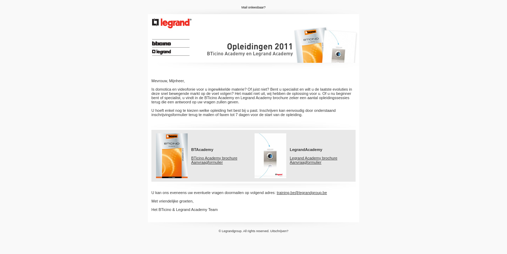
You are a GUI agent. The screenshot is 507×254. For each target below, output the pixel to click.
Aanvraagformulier (207, 162)
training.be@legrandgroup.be (302, 192)
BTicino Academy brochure (214, 158)
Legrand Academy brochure (313, 158)
